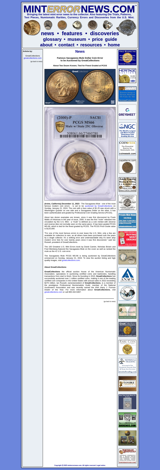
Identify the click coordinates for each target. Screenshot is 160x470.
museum (76, 39)
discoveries (104, 33)
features (72, 33)
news (47, 33)
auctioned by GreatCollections (98, 206)
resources (91, 44)
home (114, 44)
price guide (104, 39)
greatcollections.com (33, 58)
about (46, 44)
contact (66, 44)
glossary (52, 39)
